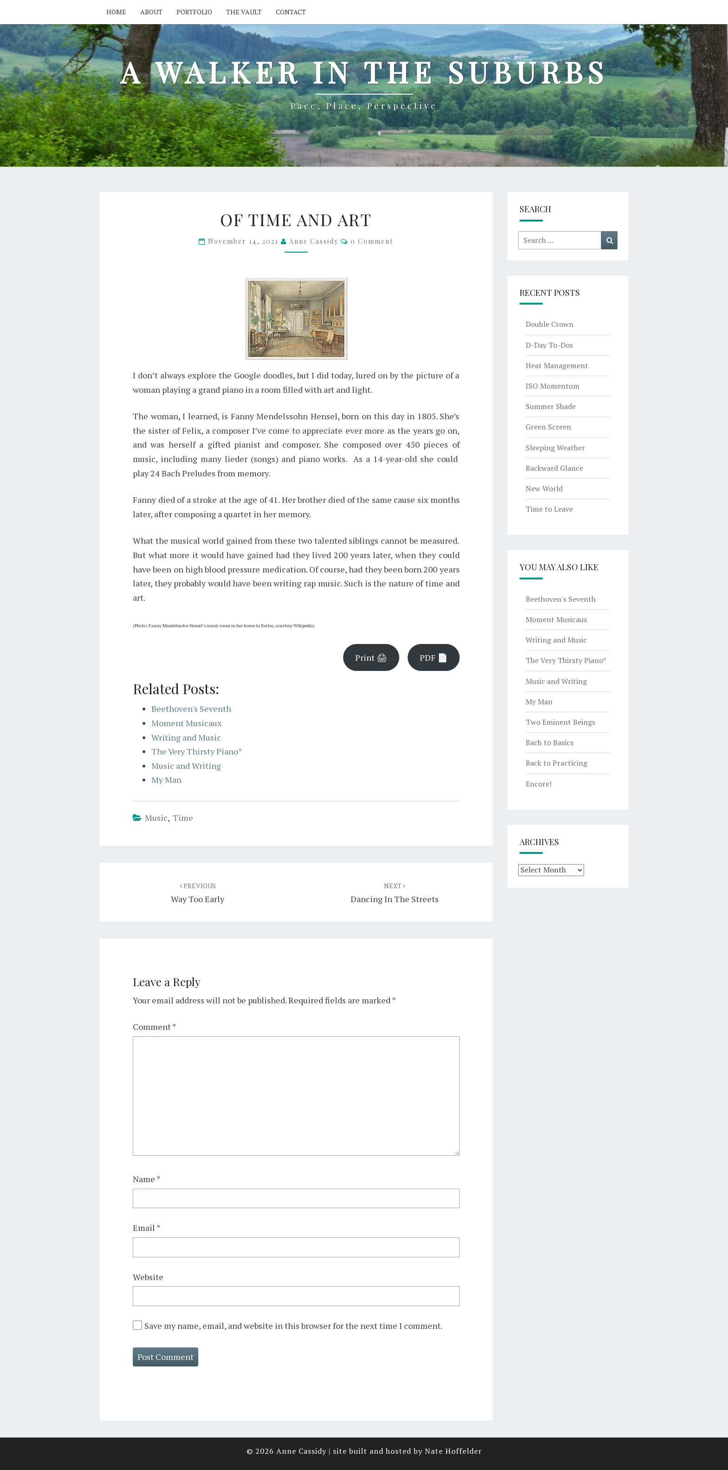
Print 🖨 (371, 657)
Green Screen (548, 427)
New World (544, 488)
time (183, 817)
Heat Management (557, 365)
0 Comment (372, 241)
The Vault (244, 11)
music (156, 817)
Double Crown (549, 324)
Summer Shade (551, 406)
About (151, 11)
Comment (154, 1026)
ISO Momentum (552, 386)
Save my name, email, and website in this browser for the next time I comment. (293, 1325)
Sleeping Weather (555, 447)
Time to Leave (549, 509)
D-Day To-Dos (549, 345)
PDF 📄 (434, 657)
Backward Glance (554, 468)
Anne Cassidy (313, 241)
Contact (291, 11)
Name (147, 1178)
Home (116, 11)
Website (148, 1276)
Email (147, 1227)
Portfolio (194, 11)
